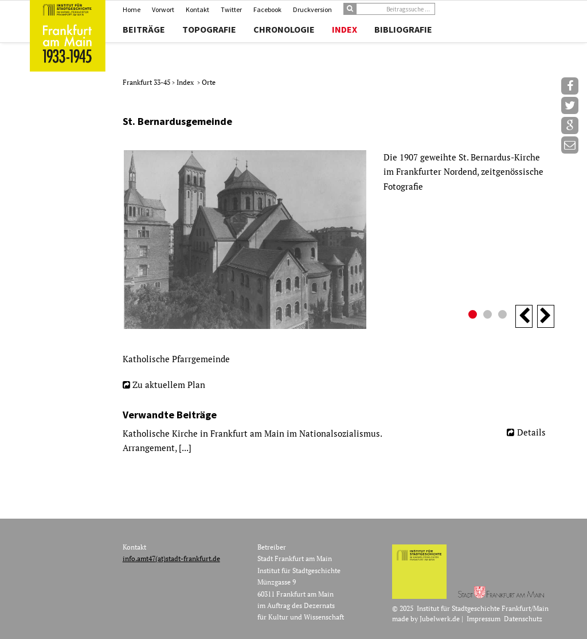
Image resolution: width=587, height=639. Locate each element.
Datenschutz (523, 618)
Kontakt (197, 9)
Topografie (209, 29)
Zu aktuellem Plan (168, 384)
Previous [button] (524, 316)
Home (131, 9)
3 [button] (504, 316)
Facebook (267, 9)
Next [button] (545, 316)
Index (344, 29)
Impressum (483, 618)
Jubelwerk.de (440, 618)
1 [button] (474, 316)
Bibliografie (403, 29)
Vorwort (163, 9)
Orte (209, 82)
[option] (338, 239)
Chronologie (284, 29)
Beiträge (144, 29)
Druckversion (312, 9)
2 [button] (489, 316)
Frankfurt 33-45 (147, 82)
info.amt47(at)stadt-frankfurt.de (171, 558)
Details (531, 432)
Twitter (231, 9)
